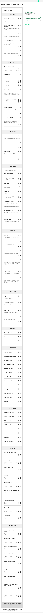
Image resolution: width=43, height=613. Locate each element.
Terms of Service (10, 610)
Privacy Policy (15, 610)
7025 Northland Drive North (29, 12)
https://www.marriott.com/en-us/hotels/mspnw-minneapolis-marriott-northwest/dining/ (33, 18)
